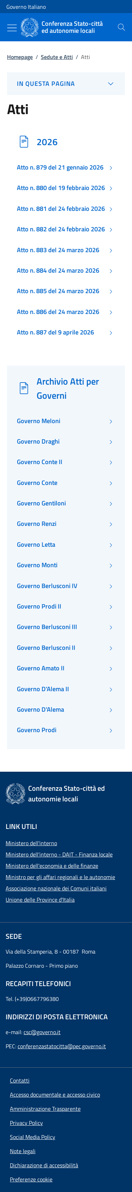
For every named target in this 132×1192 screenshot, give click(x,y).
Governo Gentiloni (41, 503)
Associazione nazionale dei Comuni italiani (56, 888)
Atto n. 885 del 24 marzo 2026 (58, 291)
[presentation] (121, 27)
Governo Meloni (38, 421)
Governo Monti (37, 565)
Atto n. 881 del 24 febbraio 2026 (61, 208)
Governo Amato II (40, 668)
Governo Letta (36, 544)
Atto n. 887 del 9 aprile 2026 (55, 332)
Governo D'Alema (40, 709)
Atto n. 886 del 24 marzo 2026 (58, 311)
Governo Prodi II (39, 606)
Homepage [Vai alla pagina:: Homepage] (20, 57)
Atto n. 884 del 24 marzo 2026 (58, 270)
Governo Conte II (39, 462)
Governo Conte (37, 482)
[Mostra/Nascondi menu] (12, 28)
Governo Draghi (38, 441)
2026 (47, 142)
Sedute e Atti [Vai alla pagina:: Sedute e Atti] (57, 57)
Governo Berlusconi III (47, 626)
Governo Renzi (36, 523)
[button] (31, 1179)
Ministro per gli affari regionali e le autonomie (60, 877)
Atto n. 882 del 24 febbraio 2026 (61, 229)
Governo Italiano (26, 6)
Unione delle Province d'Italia (40, 899)
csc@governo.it (42, 1032)
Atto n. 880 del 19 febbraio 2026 (61, 187)
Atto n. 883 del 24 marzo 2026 (58, 250)
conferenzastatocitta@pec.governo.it (62, 1046)
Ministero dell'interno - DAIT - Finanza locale (59, 854)
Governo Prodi (36, 730)
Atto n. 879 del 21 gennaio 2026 (60, 167)
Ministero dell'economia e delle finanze (52, 865)
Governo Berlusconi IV (47, 586)
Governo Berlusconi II (46, 647)
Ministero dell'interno (31, 843)
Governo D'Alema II (43, 689)
